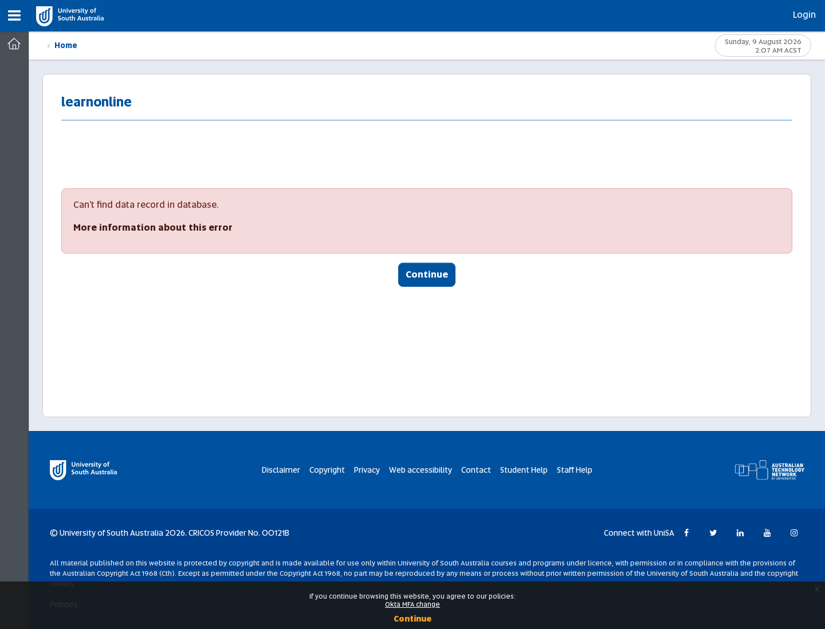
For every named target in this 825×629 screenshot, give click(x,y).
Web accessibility (420, 470)
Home (65, 45)
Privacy (367, 470)
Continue (427, 274)
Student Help (524, 470)
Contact (476, 470)
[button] (14, 15)
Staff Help (574, 470)
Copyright (327, 470)
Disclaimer (281, 470)
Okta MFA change (412, 604)
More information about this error (153, 227)
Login (804, 15)
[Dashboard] (14, 44)
